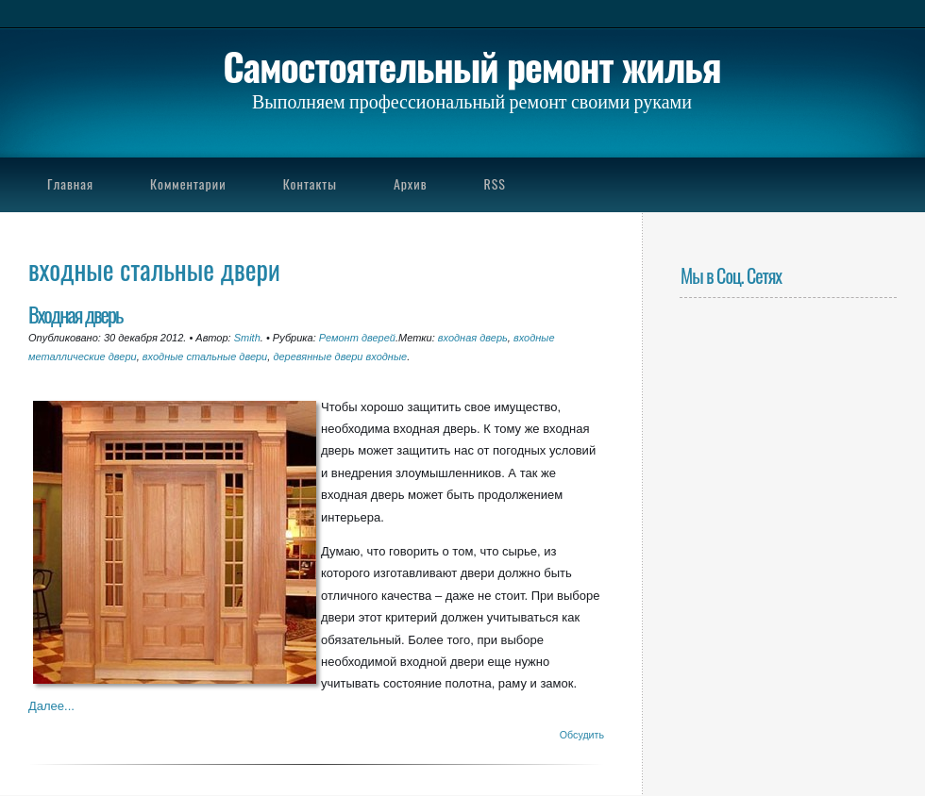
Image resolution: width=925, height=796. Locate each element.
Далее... (51, 706)
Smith (247, 337)
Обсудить (582, 734)
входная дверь (473, 337)
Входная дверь (75, 313)
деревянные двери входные (340, 356)
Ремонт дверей (357, 337)
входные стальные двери (205, 356)
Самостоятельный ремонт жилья (471, 66)
